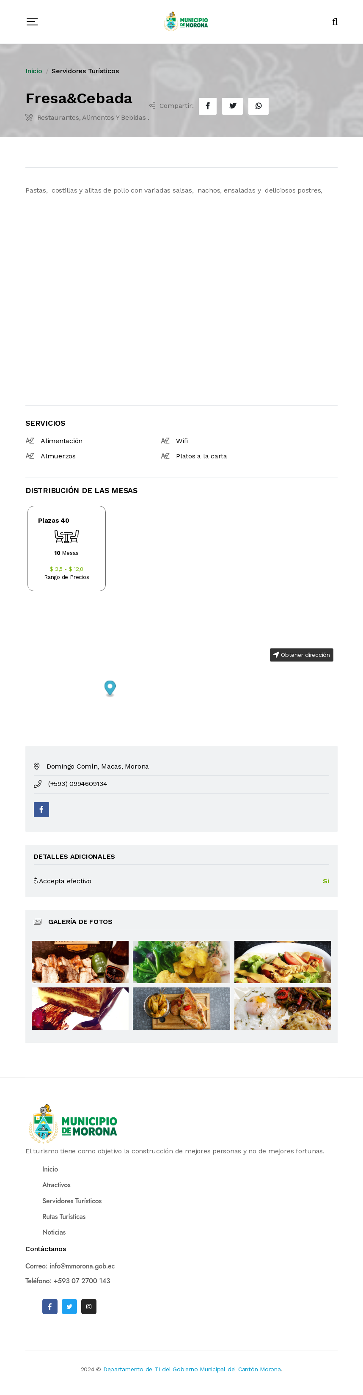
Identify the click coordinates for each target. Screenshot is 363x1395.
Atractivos (56, 1185)
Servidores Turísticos (85, 71)
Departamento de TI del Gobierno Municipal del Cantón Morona (192, 1369)
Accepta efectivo (62, 881)
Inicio (33, 71)
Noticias (54, 1232)
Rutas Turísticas (63, 1216)
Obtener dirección (301, 654)
